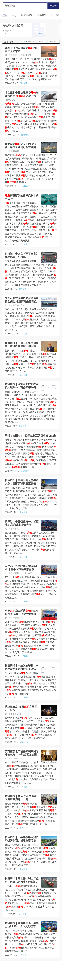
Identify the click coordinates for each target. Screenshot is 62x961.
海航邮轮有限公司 (12, 25)
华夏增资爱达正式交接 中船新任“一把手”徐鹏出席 (21, 612)
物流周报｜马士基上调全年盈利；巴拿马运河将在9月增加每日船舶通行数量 (21, 880)
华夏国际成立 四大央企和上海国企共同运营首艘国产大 (21, 145)
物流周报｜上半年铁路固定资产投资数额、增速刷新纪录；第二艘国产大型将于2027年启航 (21, 839)
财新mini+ (23, 289)
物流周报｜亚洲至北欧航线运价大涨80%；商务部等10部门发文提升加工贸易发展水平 (21, 385)
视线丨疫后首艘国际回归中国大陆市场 (21, 49)
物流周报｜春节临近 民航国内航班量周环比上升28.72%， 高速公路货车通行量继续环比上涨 (21, 797)
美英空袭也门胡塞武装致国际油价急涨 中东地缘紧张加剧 (21, 753)
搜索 (53, 5)
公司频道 (25, 134)
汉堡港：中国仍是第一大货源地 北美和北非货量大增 (21, 523)
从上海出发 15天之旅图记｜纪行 (21, 708)
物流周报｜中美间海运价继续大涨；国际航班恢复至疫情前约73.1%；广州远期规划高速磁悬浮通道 (21, 482)
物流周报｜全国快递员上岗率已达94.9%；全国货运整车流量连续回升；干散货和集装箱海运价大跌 (21, 924)
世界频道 (24, 333)
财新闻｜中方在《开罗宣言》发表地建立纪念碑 (21, 255)
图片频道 (24, 83)
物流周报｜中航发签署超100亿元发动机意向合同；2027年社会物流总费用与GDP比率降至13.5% (21, 667)
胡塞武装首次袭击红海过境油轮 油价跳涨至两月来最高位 (21, 300)
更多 (41, 33)
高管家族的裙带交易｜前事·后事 (21, 197)
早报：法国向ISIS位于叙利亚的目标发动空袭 (30, 435)
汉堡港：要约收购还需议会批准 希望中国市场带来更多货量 (21, 567)
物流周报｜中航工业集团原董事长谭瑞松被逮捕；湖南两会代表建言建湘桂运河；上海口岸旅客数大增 (21, 344)
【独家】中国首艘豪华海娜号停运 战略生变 (21, 94)
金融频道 (25, 471)
